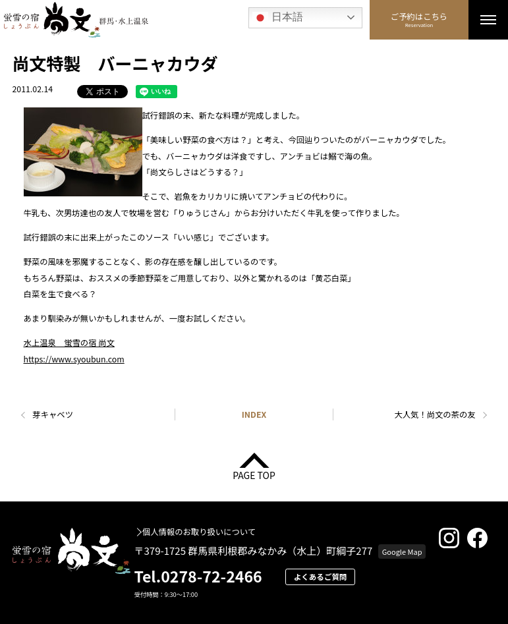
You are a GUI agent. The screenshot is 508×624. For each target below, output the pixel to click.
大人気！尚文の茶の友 (434, 414)
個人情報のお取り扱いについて (199, 532)
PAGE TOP (254, 474)
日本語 (277, 18)
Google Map (402, 551)
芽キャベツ (52, 414)
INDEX (254, 414)
